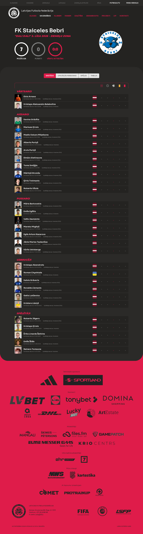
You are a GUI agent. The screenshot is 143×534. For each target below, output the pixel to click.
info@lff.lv (39, 514)
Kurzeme (11, 3)
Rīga (97, 3)
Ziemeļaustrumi (79, 3)
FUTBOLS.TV (115, 3)
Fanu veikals (132, 3)
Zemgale (44, 3)
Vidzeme (27, 3)
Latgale (60, 3)
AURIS (129, 526)
